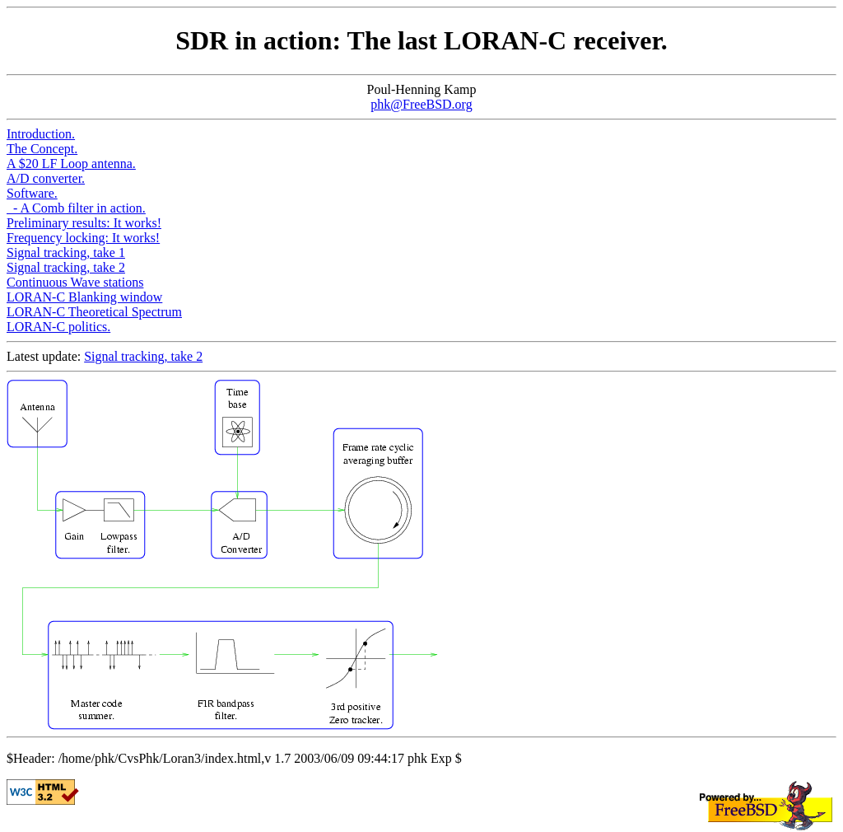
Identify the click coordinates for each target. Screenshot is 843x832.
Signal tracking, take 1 (66, 252)
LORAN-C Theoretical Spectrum (94, 312)
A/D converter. (46, 178)
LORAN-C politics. (58, 327)
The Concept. (42, 149)
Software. (32, 193)
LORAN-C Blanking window (84, 297)
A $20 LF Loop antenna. (71, 164)
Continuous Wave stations (75, 282)
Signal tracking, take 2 (66, 267)
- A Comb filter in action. (76, 208)
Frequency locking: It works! (83, 238)
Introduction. (41, 134)
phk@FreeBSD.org (421, 104)
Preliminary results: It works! (84, 223)
